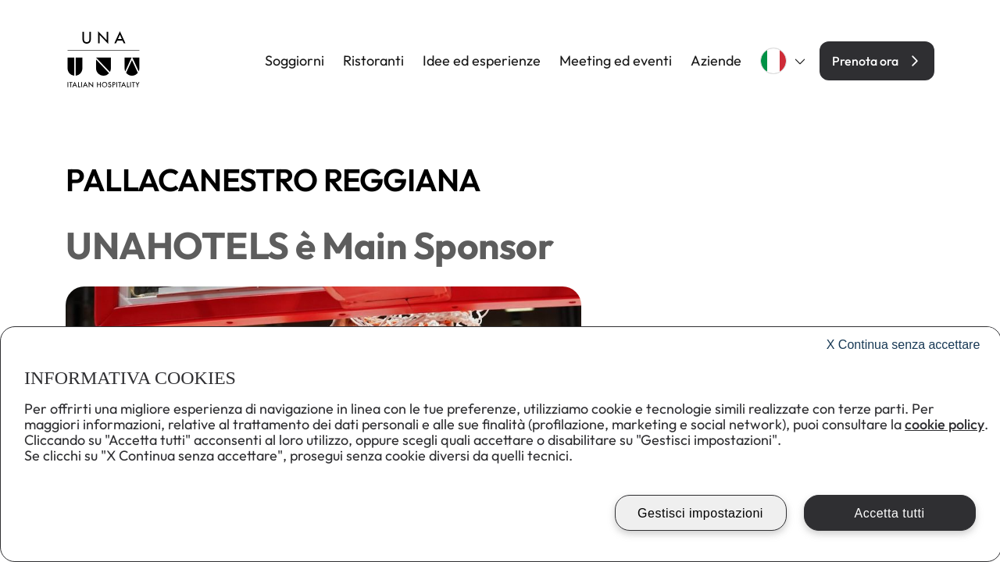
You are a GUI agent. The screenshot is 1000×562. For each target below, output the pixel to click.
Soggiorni (294, 61)
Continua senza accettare (903, 344)
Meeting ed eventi (615, 61)
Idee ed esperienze (482, 61)
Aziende (716, 61)
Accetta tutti (889, 513)
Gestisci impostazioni (700, 513)
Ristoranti (373, 61)
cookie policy (944, 424)
